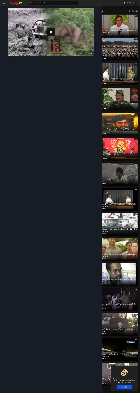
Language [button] (123, 392)
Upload (127, 3)
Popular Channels (6, 41)
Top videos (6, 32)
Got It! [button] (124, 387)
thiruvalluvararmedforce (32, 81)
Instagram (50, 102)
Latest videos (6, 14)
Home (6, 5)
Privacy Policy (96, 392)
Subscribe (87, 82)
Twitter (59, 102)
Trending (6, 23)
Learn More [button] (127, 382)
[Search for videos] (66, 3)
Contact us (114, 392)
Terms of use (85, 392)
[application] (55, 31)
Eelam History (29, 90)
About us (105, 392)
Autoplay (135, 11)
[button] (135, 3)
